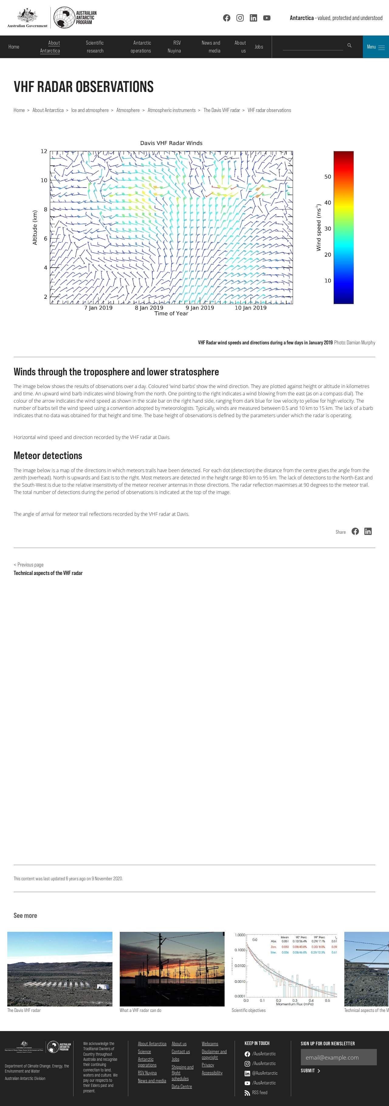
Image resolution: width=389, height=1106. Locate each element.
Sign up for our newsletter (328, 1044)
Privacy (208, 1065)
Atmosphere (128, 110)
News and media (152, 1080)
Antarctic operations (147, 1062)
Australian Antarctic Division (25, 1078)
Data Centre (182, 1086)
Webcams (210, 1043)
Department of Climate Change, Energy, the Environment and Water (37, 1068)
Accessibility (212, 1073)
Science (144, 1051)
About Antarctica (48, 110)
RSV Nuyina (147, 1073)
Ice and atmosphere (90, 110)
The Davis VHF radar (222, 110)
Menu (376, 47)
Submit (311, 1071)
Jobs (259, 46)
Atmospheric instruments (172, 110)
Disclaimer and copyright (214, 1054)
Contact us (181, 1051)
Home (14, 46)
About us (179, 1043)
